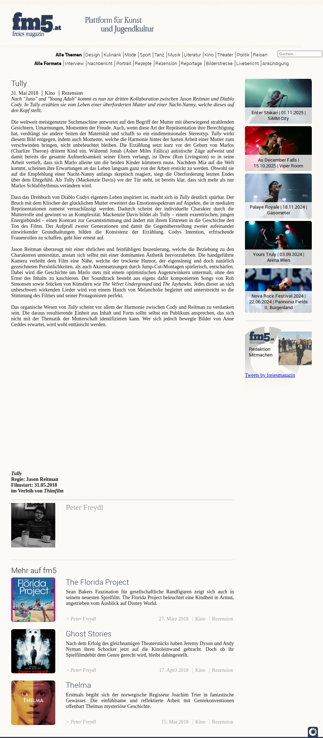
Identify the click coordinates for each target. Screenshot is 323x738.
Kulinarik (112, 55)
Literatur (192, 55)
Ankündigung (275, 63)
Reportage (191, 63)
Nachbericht (99, 63)
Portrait (123, 63)
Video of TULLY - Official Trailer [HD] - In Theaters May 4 (122, 397)
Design (92, 55)
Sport (145, 55)
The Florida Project (97, 582)
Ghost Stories (89, 633)
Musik (174, 55)
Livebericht (247, 63)
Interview (74, 63)
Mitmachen (260, 355)
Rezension (166, 63)
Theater (225, 55)
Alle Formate (47, 63)
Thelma (78, 685)
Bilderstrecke (219, 63)
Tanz (159, 55)
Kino (209, 55)
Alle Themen (69, 55)
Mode (130, 55)
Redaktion (259, 349)
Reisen (260, 55)
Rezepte (143, 63)
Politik (243, 55)
